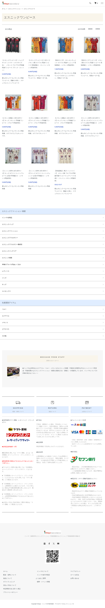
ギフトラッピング (8, 582)
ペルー (4, 309)
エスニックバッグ (8, 224)
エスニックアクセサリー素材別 (12, 244)
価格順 (90, 29)
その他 (4, 336)
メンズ (4, 278)
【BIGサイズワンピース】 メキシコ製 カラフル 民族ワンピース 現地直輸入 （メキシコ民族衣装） (91, 62)
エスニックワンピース (31, 8)
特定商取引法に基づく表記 (10, 589)
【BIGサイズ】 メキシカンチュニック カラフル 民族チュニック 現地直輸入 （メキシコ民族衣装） (65, 62)
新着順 (98, 29)
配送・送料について (8, 575)
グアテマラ (5, 329)
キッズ (4, 284)
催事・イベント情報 (42, 582)
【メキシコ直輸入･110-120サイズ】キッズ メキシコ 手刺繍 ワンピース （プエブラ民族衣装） (65, 120)
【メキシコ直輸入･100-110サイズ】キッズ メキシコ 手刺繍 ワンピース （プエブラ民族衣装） (12, 120)
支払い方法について (8, 585)
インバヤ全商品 (7, 217)
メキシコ (5, 322)
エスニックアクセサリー (10, 238)
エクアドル (5, 316)
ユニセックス (6, 291)
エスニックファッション (15, 8)
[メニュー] (102, 3)
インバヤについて (41, 571)
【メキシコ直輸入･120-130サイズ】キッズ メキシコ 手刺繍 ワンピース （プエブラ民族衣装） (39, 120)
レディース (5, 271)
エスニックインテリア (9, 251)
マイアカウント (74, 571)
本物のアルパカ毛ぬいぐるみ (11, 264)
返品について (6, 578)
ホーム (4, 8)
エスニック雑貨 (7, 258)
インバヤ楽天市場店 (42, 575)
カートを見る (73, 575)
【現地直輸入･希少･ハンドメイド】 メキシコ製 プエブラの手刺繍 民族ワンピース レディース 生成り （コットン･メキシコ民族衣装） (65, 175)
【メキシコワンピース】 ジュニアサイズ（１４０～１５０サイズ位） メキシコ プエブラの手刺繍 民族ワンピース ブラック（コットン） (13, 65)
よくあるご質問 (41, 578)
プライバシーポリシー (9, 592)
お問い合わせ (73, 578)
